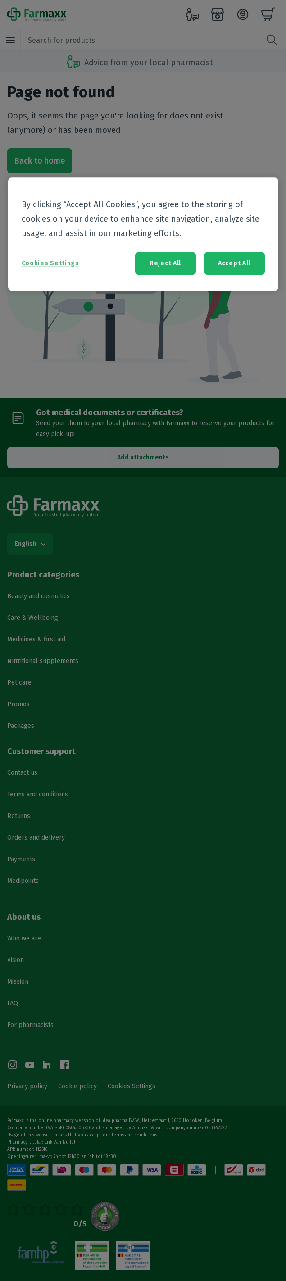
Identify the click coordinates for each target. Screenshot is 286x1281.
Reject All (165, 263)
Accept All (234, 263)
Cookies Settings (50, 263)
